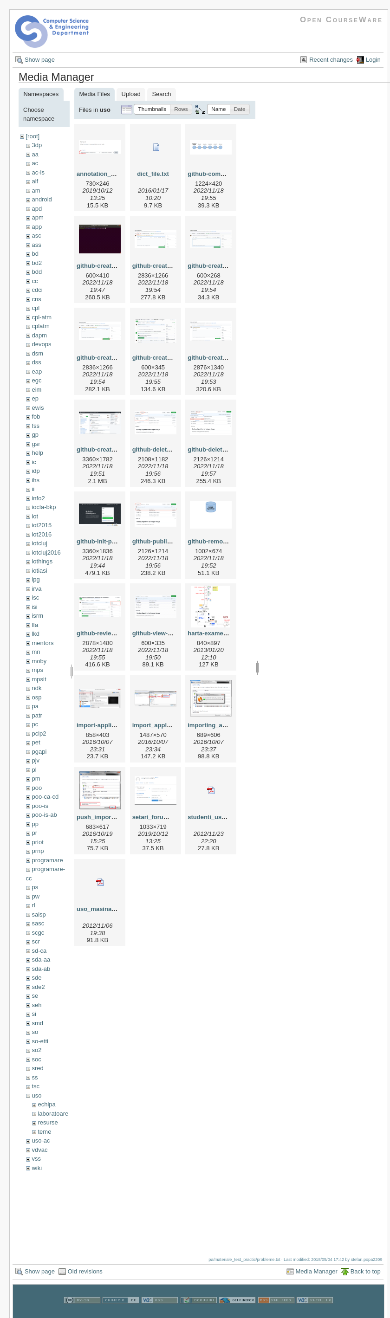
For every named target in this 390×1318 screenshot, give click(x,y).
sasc (38, 923)
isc (35, 597)
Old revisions (85, 1271)
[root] (32, 136)
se (35, 995)
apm (37, 217)
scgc (38, 932)
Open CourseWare (341, 19)
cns (36, 299)
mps (37, 669)
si (34, 1013)
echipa (46, 1104)
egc (36, 380)
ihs (35, 480)
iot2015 (42, 525)
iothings (42, 561)
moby (39, 661)
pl (34, 769)
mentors (42, 643)
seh (36, 1004)
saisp (39, 914)
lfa (35, 624)
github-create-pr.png (217, 357)
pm (36, 778)
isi (34, 606)
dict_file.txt (153, 173)
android (42, 199)
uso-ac (41, 1140)
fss (35, 425)
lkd (35, 633)
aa (35, 154)
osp (36, 697)
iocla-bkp (44, 507)
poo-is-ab (44, 814)
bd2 (37, 262)
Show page (40, 59)
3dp (37, 145)
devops (41, 344)
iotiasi (39, 570)
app (37, 226)
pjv (35, 760)
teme (44, 1131)
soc (36, 1059)
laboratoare (53, 1113)
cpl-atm (42, 317)
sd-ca (39, 950)
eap (37, 371)
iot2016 (42, 534)
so (35, 1031)
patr (37, 715)
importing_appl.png (216, 725)
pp (35, 824)
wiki (37, 1167)
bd (35, 253)
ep (35, 398)
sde (36, 977)
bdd (37, 271)
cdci (37, 289)
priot (37, 842)
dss (36, 362)
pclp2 (39, 733)
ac (35, 163)
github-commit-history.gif (224, 173)
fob (36, 416)
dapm (39, 335)
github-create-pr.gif (159, 357)
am (36, 190)
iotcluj (39, 543)
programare (47, 860)
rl (33, 905)
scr (35, 941)
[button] (152, 109)
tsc (35, 1086)
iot (35, 516)
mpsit (39, 679)
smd (37, 1023)
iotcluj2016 (46, 552)
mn (36, 651)
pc (35, 724)
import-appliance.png (107, 725)
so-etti (40, 1041)
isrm (37, 615)
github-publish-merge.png (169, 541)
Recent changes (331, 59)
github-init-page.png (106, 541)
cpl (35, 307)
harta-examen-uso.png (220, 633)
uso (36, 1095)
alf (35, 181)
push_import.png (101, 817)
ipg (35, 579)
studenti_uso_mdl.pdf (219, 817)
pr (34, 832)
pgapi (39, 751)
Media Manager (317, 1271)
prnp (38, 850)
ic (34, 462)
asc (36, 235)
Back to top (366, 1271)
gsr (36, 443)
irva (36, 588)
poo (37, 787)
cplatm (40, 326)
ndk (36, 688)
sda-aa (41, 959)
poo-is (40, 805)
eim (36, 389)
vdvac (39, 1149)
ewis (38, 407)
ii (33, 488)
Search (161, 93)
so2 (36, 1050)
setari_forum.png (157, 817)
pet (36, 742)
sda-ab (41, 968)
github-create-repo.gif (108, 449)
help (37, 452)
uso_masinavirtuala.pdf (110, 908)
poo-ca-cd (45, 796)
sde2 (38, 986)
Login (373, 59)
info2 (38, 498)
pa (35, 706)
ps (35, 887)
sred (37, 1068)
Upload (131, 93)
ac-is (38, 172)
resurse (48, 1122)
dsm (37, 353)
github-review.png (102, 633)
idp (35, 470)
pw (35, 896)
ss (35, 1077)
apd (37, 208)
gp (35, 434)
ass (36, 244)
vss (36, 1158)
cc (35, 281)
